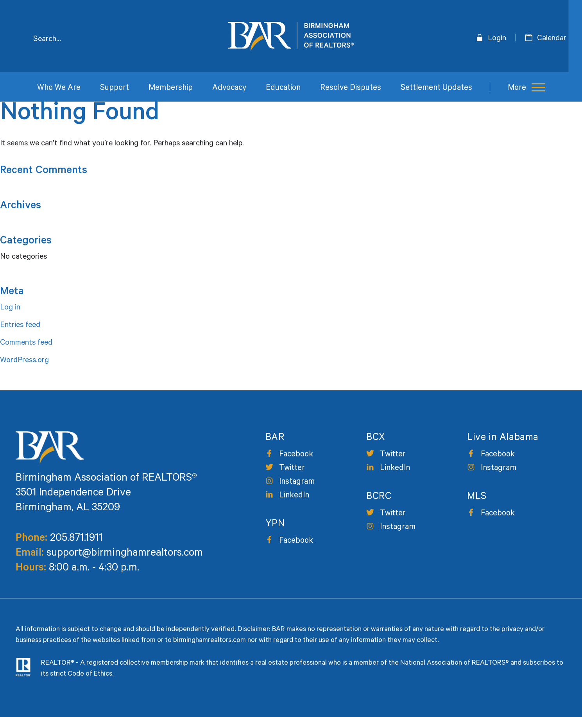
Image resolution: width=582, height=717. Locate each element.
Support (114, 88)
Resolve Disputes (350, 88)
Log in (10, 308)
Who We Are (59, 88)
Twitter (292, 468)
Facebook (296, 455)
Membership (171, 88)
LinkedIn (294, 496)
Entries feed (20, 326)
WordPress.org (24, 361)
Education (283, 88)
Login (497, 39)
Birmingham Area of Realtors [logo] (291, 36)
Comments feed (26, 343)
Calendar (551, 39)
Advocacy (229, 88)
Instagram (297, 482)
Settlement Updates (436, 88)
